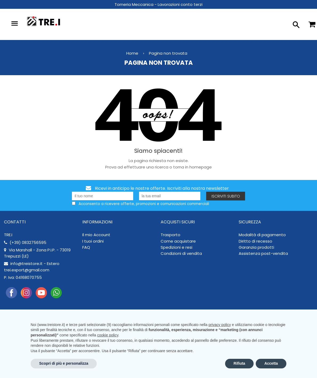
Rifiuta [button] (239, 363)
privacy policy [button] (220, 325)
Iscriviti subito (226, 196)
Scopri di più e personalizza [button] (63, 363)
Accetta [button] (271, 363)
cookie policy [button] (107, 335)
